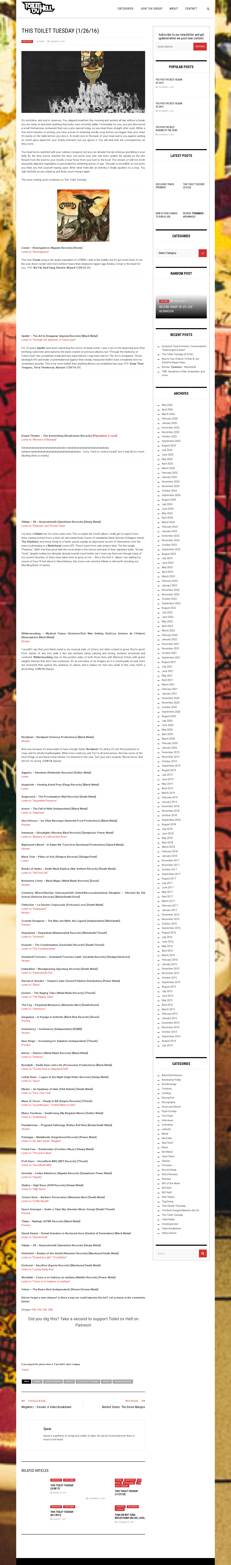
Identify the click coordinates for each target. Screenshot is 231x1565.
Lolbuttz (120, 1507)
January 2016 (169, 964)
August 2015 (169, 986)
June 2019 (168, 779)
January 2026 (169, 423)
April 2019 (167, 788)
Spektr (69, 1381)
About (174, 8)
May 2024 (167, 513)
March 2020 (168, 738)
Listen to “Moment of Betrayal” (39, 439)
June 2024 (168, 508)
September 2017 (171, 874)
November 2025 (170, 432)
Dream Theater (53, 1381)
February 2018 (170, 851)
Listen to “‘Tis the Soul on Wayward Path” (44, 1069)
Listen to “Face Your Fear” (36, 1093)
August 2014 (169, 1041)
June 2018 (168, 833)
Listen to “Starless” (32, 1056)
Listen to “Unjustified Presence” (39, 800)
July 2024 (167, 504)
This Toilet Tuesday (88, 1381)
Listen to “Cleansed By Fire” (37, 972)
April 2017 (167, 896)
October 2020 (169, 707)
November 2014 (170, 1027)
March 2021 (168, 684)
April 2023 (167, 571)
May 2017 (167, 892)
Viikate (106, 1381)
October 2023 (169, 544)
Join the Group (152, 8)
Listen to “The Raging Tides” (37, 996)
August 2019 (169, 770)
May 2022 (167, 621)
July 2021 (167, 666)
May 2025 (167, 459)
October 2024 (169, 490)
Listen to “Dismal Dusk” (34, 1237)
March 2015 (168, 1009)
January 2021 (169, 693)
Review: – (179, 367)
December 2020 (170, 698)
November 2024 (170, 486)
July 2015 (167, 991)
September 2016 (171, 928)
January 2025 (169, 477)
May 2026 (167, 405)
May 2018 (167, 838)
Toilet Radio (168, 1219)
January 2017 (169, 910)
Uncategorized (170, 1224)
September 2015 (171, 982)
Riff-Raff (167, 1192)
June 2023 (168, 562)
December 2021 (170, 644)
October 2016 (169, 923)
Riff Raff (167, 1188)
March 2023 (168, 576)
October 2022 (169, 598)
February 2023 (170, 580)
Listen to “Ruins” (30, 984)
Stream (25, 641)
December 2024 (170, 481)
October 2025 (169, 436)
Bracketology (169, 1084)
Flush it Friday (169, 1111)
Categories (126, 8)
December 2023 (170, 535)
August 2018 (169, 824)
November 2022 (170, 594)
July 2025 (167, 450)
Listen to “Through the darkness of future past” (48, 339)
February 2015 (170, 1013)
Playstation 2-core (105, 435)
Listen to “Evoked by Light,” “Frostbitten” (44, 1257)
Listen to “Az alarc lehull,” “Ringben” (41, 1141)
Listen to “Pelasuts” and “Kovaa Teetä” (43, 525)
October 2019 (169, 761)
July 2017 (167, 883)
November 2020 (170, 702)
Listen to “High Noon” (33, 1189)
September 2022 (171, 603)
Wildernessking (123, 1381)
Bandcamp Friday (171, 1079)
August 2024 (169, 499)
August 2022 (169, 607)
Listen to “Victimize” (33, 936)
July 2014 (167, 1045)
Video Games (169, 1233)
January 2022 (169, 639)
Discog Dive (168, 1097)
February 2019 (170, 797)
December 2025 (170, 427)
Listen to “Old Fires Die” (34, 872)
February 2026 (170, 418)
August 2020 (169, 716)
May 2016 (167, 946)
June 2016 (168, 941)
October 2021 (169, 653)
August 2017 (169, 878)
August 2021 (169, 662)
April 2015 (167, 1004)
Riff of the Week (171, 1183)
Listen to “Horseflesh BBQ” (36, 1165)
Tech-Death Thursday (174, 1205)
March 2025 (168, 468)
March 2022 (168, 630)
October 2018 (169, 815)
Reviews (164, 301)
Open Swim (69, 1480)
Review (25, 912)
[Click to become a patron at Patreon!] (83, 1344)
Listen (24, 776)
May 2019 (167, 783)
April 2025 (167, 463)
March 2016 (168, 955)
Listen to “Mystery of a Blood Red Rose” (44, 836)
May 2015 (167, 1000)
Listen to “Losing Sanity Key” (37, 1269)
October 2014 (169, 1031)
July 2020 (167, 720)
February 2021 (170, 689)
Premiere (167, 1165)
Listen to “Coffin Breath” (35, 1201)
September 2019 (171, 765)
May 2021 (167, 675)
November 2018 (170, 810)
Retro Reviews (170, 1174)
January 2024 (169, 531)
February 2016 (170, 959)
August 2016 (169, 932)
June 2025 (168, 454)
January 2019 (169, 802)
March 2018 (168, 846)
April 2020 (167, 734)
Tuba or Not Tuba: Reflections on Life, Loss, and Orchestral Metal (130, 1518)
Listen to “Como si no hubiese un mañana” (45, 1281)
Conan (37, 1381)
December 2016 (170, 914)
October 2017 (169, 869)
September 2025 (171, 441)
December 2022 (170, 590)
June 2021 (168, 671)
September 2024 (171, 495)
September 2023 (171, 549)
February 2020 (170, 743)
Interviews (167, 1120)
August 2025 (169, 445)
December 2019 (170, 752)
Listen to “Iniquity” (31, 1177)
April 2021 (167, 680)
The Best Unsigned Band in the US (180, 1210)
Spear (41, 41)
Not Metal (132, 1507)
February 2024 (170, 526)
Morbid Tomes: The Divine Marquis (123, 1407)
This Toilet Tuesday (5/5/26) (177, 354)
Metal (119, 1480)
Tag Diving (167, 1201)
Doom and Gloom (171, 1106)
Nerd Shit (167, 1138)
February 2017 (170, 905)
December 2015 (170, 968)
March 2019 (168, 792)
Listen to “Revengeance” (35, 251)
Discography (168, 1102)
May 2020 (167, 729)
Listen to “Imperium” (33, 812)
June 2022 (168, 617)
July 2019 (167, 774)
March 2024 (168, 522)
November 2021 (170, 648)
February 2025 (170, 472)
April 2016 (167, 950)
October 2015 (169, 977)
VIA (34, 1309)
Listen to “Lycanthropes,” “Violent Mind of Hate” (48, 1105)
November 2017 (170, 865)
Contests (167, 1088)
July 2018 (167, 829)
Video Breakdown (171, 1228)
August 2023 (169, 553)
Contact (191, 8)
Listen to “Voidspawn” (34, 908)
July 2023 (167, 558)
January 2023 (169, 585)
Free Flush (167, 1115)
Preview (25, 824)
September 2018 (171, 819)
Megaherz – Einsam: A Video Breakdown (46, 1407)
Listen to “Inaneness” (33, 1008)
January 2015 (169, 1018)
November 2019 (170, 756)
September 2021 (171, 657)
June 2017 (168, 887)
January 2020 (169, 747)
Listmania (167, 1124)
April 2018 (167, 842)
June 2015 (168, 995)
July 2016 (167, 937)
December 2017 (170, 860)
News (165, 1147)
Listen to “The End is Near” (36, 1153)
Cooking (166, 1093)
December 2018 (170, 806)
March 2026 (168, 414)
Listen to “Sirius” (30, 1081)
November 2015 (170, 973)
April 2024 (167, 517)
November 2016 (170, 919)
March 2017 (168, 901)
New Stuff (27, 41)
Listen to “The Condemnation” (38, 948)
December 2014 (170, 1022)
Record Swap (169, 1169)
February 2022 (170, 635)
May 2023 (167, 567)
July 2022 (167, 612)
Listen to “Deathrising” (34, 1117)
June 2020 (168, 725)
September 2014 (171, 1036)
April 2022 (167, 626)
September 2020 (171, 711)
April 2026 (167, 409)
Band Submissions (172, 1075)
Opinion (119, 1509)
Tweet (25, 1369)
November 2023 (170, 540)
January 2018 (169, 856)
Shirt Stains (168, 1197)
